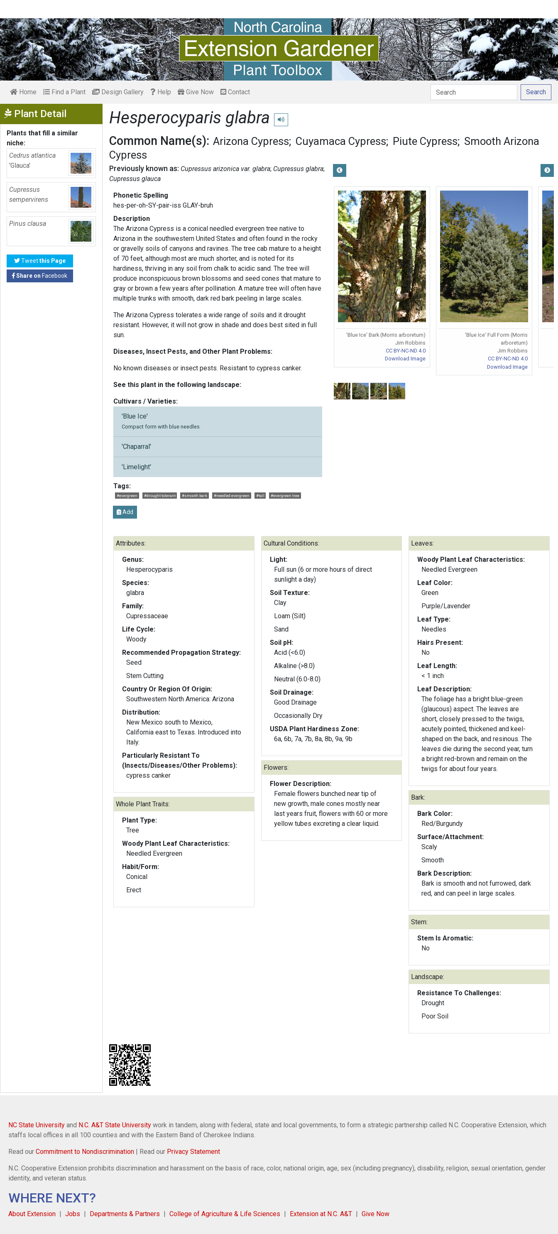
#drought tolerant (160, 495)
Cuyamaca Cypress (341, 141)
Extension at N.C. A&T (321, 1214)
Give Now (196, 92)
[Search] (474, 92)
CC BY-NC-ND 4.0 (406, 351)
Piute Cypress (425, 141)
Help (160, 92)
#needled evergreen (232, 495)
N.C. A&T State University (114, 1125)
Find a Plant (64, 92)
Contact (235, 92)
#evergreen (127, 495)
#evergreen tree (285, 495)
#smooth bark (194, 495)
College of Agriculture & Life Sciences (224, 1214)
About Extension (32, 1214)
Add (125, 512)
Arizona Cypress (251, 141)
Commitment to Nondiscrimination (85, 1152)
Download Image (405, 358)
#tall (260, 495)
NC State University (36, 1125)
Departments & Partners (125, 1214)
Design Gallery (118, 92)
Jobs (72, 1214)
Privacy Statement (193, 1152)
